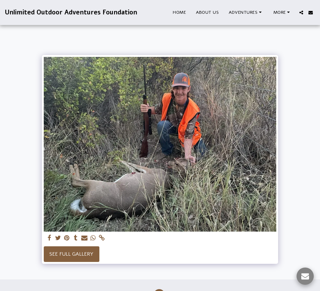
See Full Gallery (71, 254)
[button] (246, 12)
